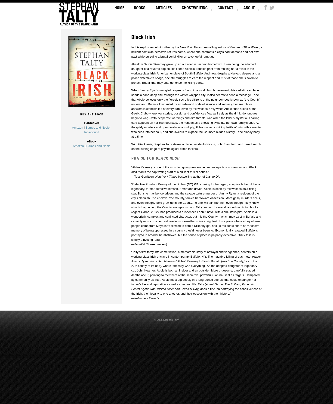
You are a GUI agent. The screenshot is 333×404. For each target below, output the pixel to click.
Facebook (266, 7)
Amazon (77, 127)
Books (139, 6)
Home (119, 6)
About (249, 6)
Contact (225, 6)
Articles (163, 6)
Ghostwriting (195, 6)
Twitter (271, 7)
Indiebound (91, 132)
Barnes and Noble (98, 127)
